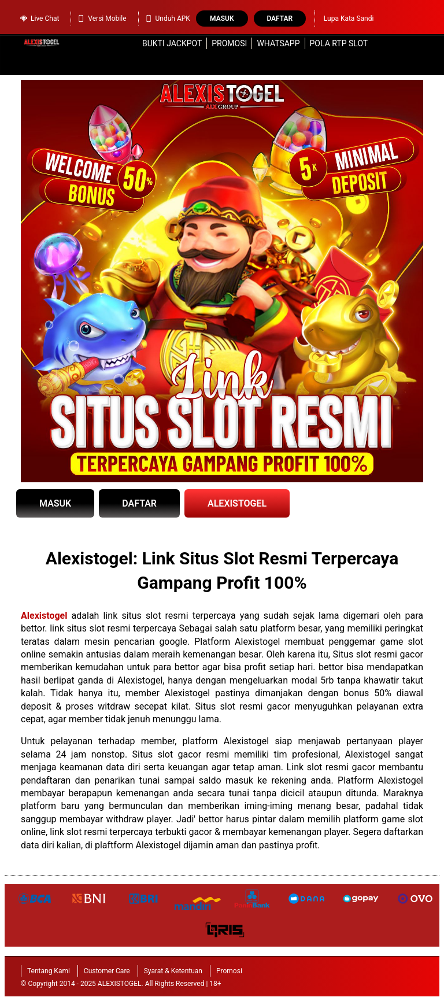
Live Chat (39, 18)
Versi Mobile (101, 18)
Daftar (280, 18)
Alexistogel (44, 615)
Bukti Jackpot (172, 43)
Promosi (229, 43)
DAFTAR (139, 503)
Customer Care (107, 971)
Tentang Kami (48, 971)
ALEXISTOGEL (237, 503)
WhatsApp (278, 43)
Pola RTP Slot (339, 43)
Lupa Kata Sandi (349, 18)
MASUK (55, 503)
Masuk (222, 18)
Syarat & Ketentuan (173, 971)
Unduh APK (167, 18)
